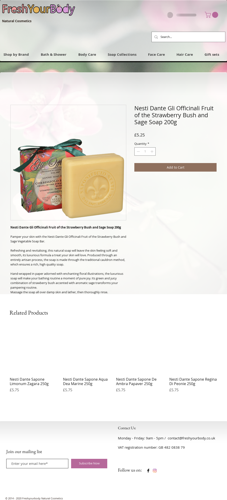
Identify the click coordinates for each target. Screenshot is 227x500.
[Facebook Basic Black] (148, 470)
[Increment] (152, 151)
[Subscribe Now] (89, 463)
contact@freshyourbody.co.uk (191, 438)
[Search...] (188, 37)
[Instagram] (155, 470)
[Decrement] (138, 151)
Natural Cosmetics (17, 21)
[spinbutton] (145, 151)
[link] (212, 15)
